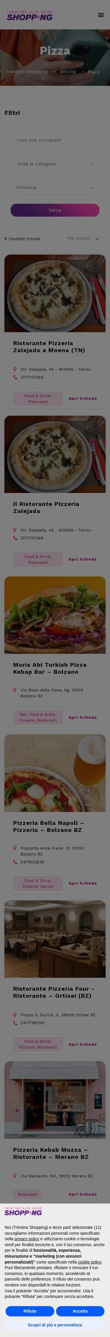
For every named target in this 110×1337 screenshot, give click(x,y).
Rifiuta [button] (29, 1311)
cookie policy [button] (89, 1262)
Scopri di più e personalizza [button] (55, 1325)
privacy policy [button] (26, 1238)
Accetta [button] (80, 1311)
